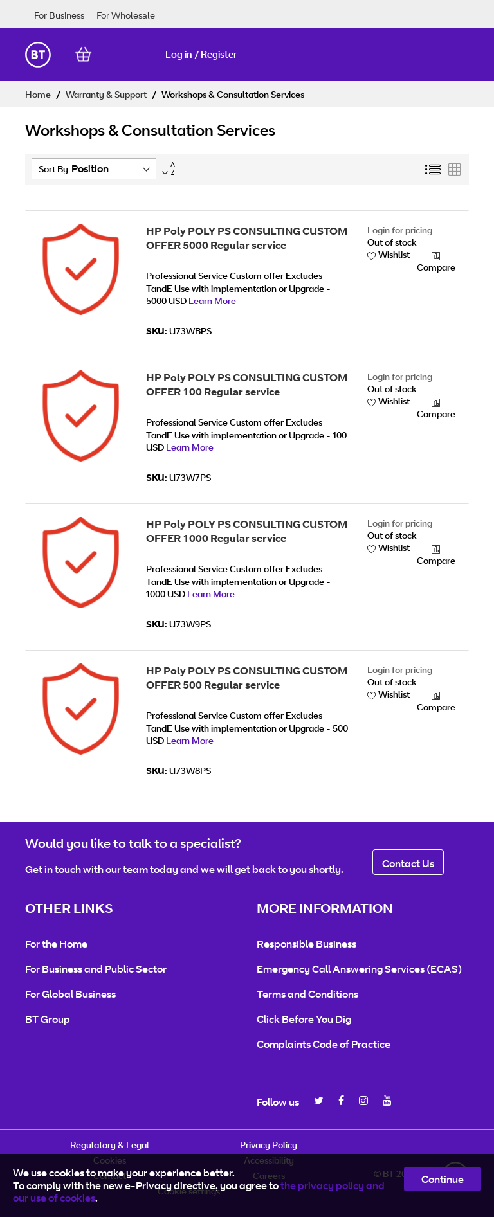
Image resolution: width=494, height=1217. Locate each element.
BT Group (47, 1019)
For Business (59, 15)
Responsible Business (306, 943)
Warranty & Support (107, 94)
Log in (178, 54)
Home (39, 94)
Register (219, 54)
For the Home (56, 943)
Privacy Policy (268, 1144)
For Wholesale (125, 15)
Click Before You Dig (304, 1019)
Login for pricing (399, 229)
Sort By (53, 168)
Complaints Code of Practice (323, 1044)
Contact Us (408, 863)
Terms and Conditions (307, 993)
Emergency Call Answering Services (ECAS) (359, 968)
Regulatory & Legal (109, 1144)
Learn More (212, 300)
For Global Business (70, 993)
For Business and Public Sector (96, 968)
